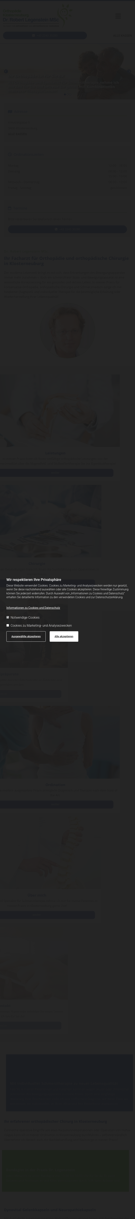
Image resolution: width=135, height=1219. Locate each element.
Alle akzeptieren (64, 636)
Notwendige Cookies (22, 617)
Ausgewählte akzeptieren (26, 636)
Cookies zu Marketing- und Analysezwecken (39, 625)
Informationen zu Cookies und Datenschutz (33, 607)
